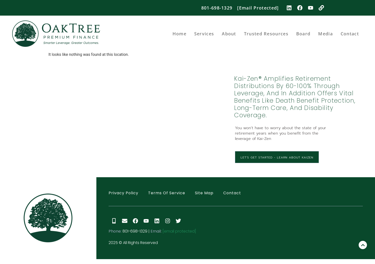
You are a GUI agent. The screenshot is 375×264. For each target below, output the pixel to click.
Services (204, 34)
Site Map (204, 193)
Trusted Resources (266, 34)
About (229, 34)
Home (179, 34)
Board (303, 34)
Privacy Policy (123, 193)
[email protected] (179, 231)
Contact (350, 34)
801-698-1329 (217, 8)
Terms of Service (166, 193)
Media (325, 34)
